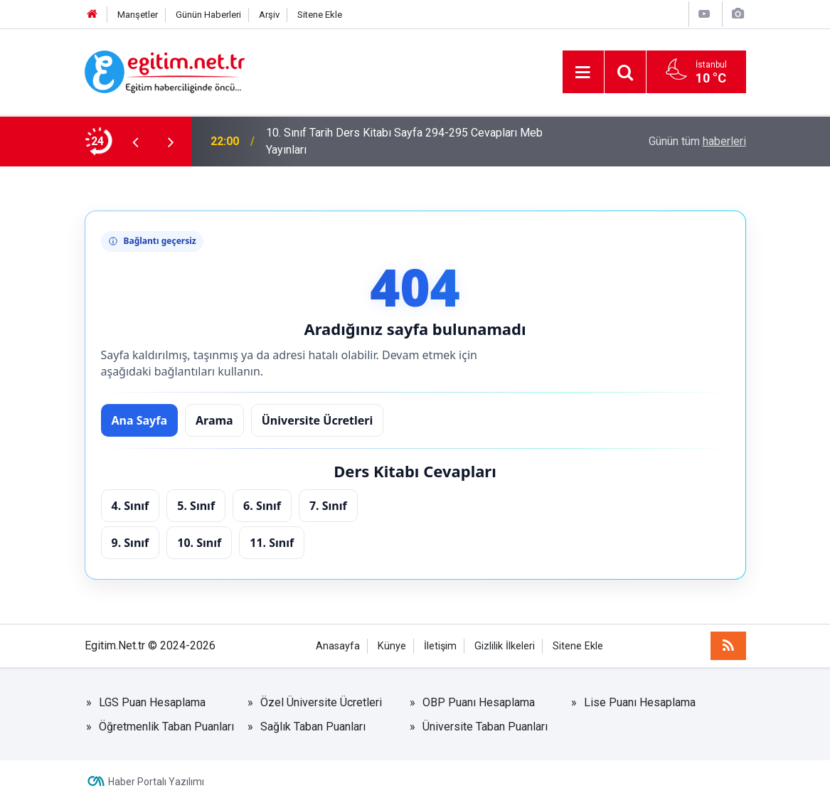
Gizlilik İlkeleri (504, 646)
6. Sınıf (262, 506)
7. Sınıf (328, 506)
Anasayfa (338, 646)
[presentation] (136, 141)
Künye (392, 646)
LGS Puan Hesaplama (152, 702)
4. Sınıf (130, 506)
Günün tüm (697, 141)
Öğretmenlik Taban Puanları (166, 726)
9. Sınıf (130, 543)
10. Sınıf (199, 543)
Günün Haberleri (208, 14)
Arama (214, 420)
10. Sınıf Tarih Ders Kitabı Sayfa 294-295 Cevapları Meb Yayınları (404, 141)
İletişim (440, 646)
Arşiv (269, 14)
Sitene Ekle (319, 14)
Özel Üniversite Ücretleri (321, 702)
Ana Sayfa (140, 420)
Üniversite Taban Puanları (485, 726)
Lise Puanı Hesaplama (640, 702)
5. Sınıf (196, 506)
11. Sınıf (272, 543)
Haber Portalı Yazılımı (156, 781)
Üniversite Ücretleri (317, 420)
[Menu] (583, 72)
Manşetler (137, 14)
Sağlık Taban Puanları (313, 726)
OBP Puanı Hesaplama (478, 702)
